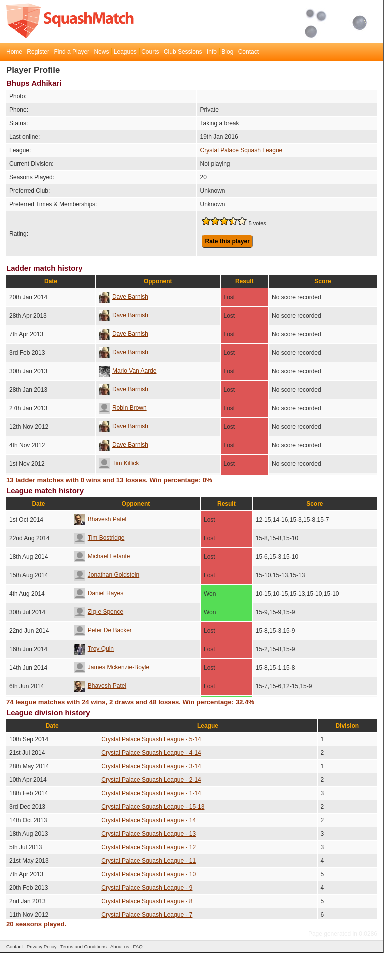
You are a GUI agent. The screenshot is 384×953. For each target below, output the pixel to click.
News (101, 51)
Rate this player (227, 241)
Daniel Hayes (99, 593)
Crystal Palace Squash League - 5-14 (151, 739)
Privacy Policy (42, 946)
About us (120, 946)
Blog (228, 51)
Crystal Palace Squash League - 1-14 (151, 793)
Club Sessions (183, 51)
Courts (150, 51)
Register (38, 51)
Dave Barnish (123, 296)
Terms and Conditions (83, 946)
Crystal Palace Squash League (241, 150)
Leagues (125, 51)
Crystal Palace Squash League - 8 (147, 901)
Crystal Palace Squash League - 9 (147, 887)
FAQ (137, 946)
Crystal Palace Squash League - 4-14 (151, 752)
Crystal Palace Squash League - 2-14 (151, 779)
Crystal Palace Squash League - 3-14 (151, 766)
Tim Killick (119, 463)
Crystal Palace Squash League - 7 (147, 914)
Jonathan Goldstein (107, 574)
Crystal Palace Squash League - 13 (149, 833)
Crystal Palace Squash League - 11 (149, 860)
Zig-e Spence (99, 611)
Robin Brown (123, 407)
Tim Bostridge (99, 537)
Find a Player (72, 51)
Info (212, 51)
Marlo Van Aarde (128, 370)
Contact (248, 51)
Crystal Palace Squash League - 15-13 (153, 806)
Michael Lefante (102, 556)
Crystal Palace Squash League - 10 (149, 874)
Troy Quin (94, 648)
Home (14, 51)
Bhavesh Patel (100, 519)
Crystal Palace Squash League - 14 (149, 820)
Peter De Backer (103, 630)
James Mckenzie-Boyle (112, 667)
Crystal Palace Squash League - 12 (149, 847)
